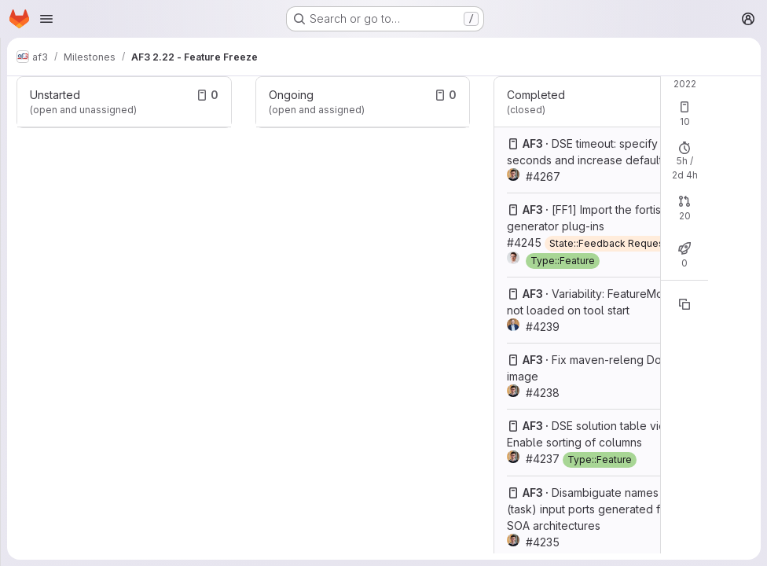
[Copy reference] (684, 304)
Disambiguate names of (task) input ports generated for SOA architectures (590, 509)
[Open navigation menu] (46, 18)
